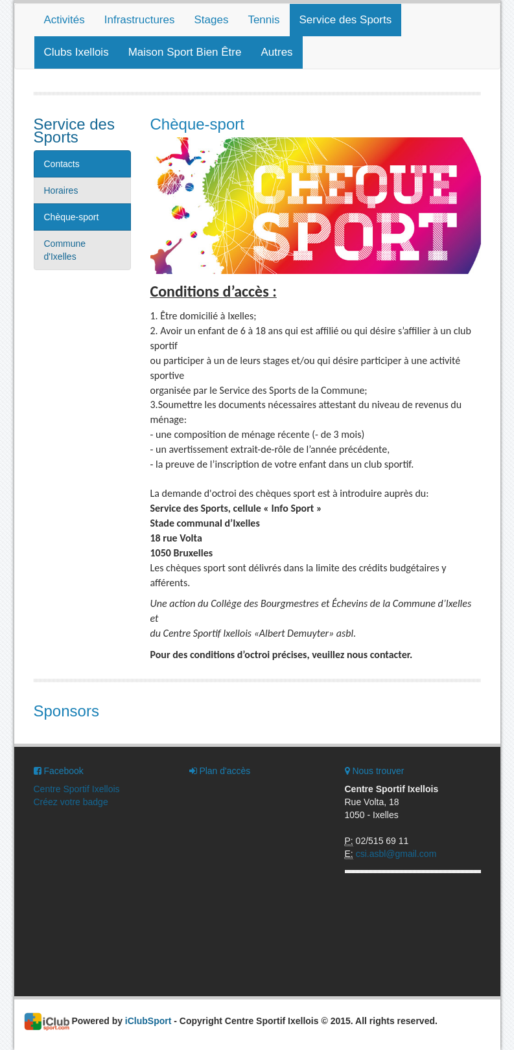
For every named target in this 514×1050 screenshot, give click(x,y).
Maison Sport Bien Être (185, 52)
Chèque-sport (71, 217)
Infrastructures (139, 20)
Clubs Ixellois (76, 52)
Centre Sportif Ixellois (77, 789)
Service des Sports (345, 20)
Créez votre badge (71, 802)
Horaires (61, 190)
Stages (211, 20)
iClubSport (148, 1021)
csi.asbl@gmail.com (396, 854)
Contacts (62, 164)
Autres (276, 52)
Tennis (263, 20)
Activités (64, 20)
